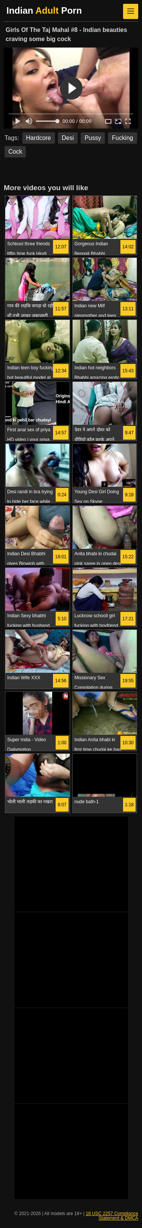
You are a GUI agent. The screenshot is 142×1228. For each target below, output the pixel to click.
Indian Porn (44, 10)
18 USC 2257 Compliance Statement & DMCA (112, 1216)
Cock (15, 151)
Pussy (92, 138)
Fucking (122, 138)
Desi (68, 138)
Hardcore (38, 138)
